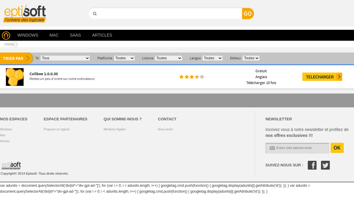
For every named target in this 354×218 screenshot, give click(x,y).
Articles (5, 141)
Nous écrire (165, 129)
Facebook (312, 165)
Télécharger (322, 77)
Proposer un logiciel (57, 129)
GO (94, 24)
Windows (6, 129)
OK (337, 148)
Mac (3, 135)
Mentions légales (115, 129)
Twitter (325, 165)
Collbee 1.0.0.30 (44, 74)
